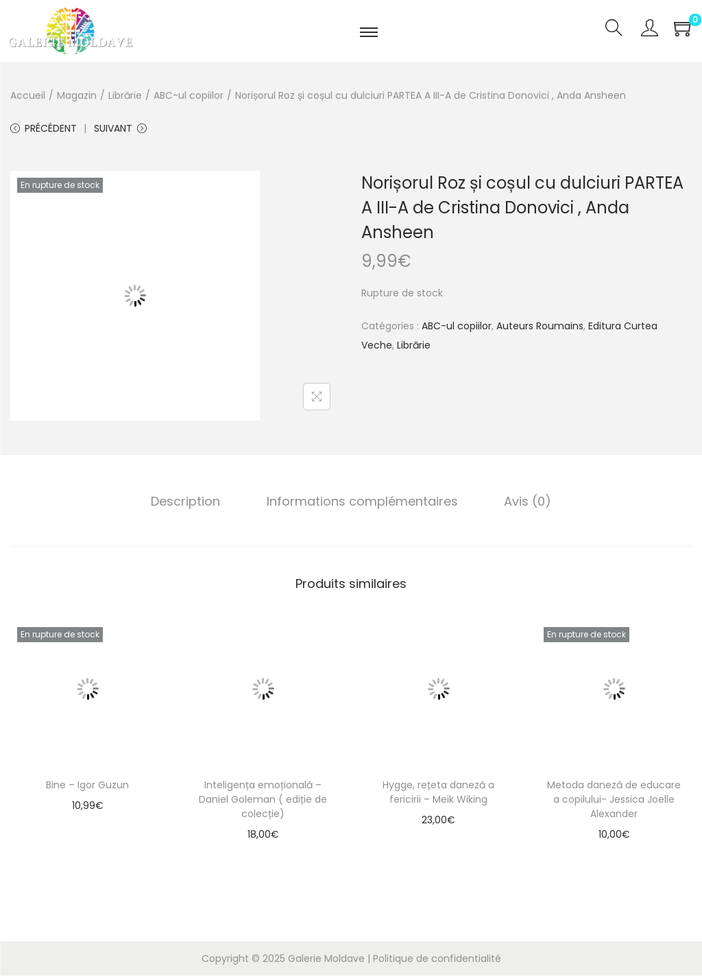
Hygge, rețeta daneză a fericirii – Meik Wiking (438, 793)
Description (188, 502)
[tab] (188, 503)
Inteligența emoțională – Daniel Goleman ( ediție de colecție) (263, 800)
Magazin (77, 95)
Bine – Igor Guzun (87, 786)
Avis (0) (525, 502)
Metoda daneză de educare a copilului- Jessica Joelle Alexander (614, 800)
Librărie (125, 95)
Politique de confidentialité (437, 960)
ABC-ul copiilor (188, 95)
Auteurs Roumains (539, 327)
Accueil (27, 95)
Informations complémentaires (362, 502)
